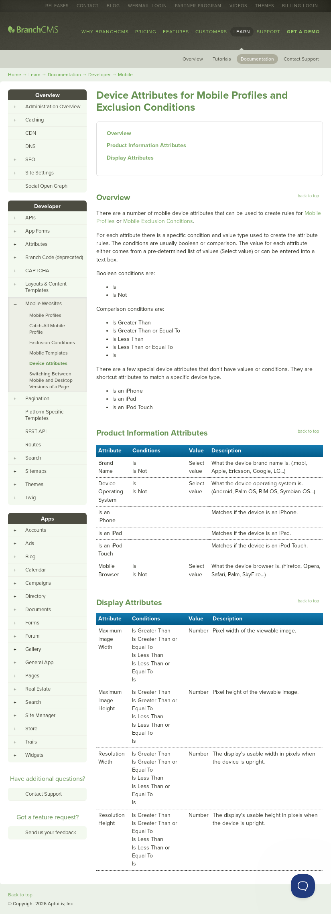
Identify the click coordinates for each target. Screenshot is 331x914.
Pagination (37, 398)
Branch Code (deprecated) (54, 257)
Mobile (125, 74)
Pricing (145, 31)
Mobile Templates (48, 353)
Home (14, 74)
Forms (32, 623)
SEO (30, 159)
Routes (33, 445)
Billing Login (300, 6)
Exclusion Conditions (52, 342)
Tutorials (222, 59)
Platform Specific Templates (44, 415)
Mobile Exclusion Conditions (158, 221)
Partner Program (198, 6)
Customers (211, 31)
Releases (57, 6)
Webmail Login (147, 6)
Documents (38, 609)
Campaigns (38, 583)
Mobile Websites (43, 303)
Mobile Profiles (45, 315)
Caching (34, 120)
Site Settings (39, 173)
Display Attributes (130, 157)
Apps (47, 518)
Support (268, 31)
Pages (32, 676)
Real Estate (38, 689)
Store (31, 729)
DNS (30, 146)
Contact (88, 6)
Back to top (20, 895)
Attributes (36, 244)
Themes (264, 6)
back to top (308, 196)
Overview (193, 59)
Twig (30, 497)
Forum (32, 636)
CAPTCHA (37, 271)
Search (33, 458)
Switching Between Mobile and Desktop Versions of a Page (51, 380)
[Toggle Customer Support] (303, 886)
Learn (242, 31)
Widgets (34, 755)
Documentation (257, 59)
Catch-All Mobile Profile (47, 329)
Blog (113, 6)
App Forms (37, 231)
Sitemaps (36, 471)
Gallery (33, 649)
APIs (30, 218)
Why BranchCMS (105, 31)
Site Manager (40, 715)
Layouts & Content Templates (46, 287)
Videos (238, 6)
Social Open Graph (46, 186)
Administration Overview (53, 106)
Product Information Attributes (146, 145)
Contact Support (301, 59)
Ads (29, 543)
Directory (35, 596)
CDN (30, 133)
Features (176, 31)
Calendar (35, 570)
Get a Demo (303, 31)
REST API (36, 431)
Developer (99, 74)
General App (39, 662)
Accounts (35, 530)
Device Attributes (48, 363)
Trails (31, 742)
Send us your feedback (50, 832)
